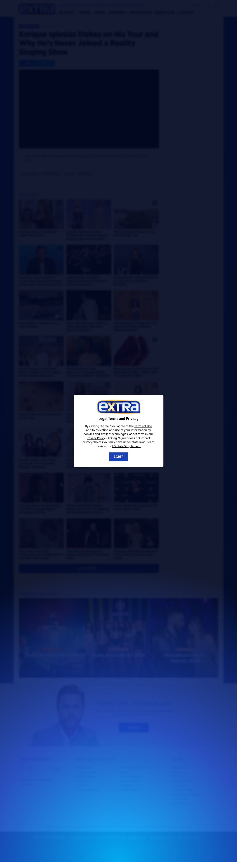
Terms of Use (143, 426)
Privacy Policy (96, 438)
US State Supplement (126, 446)
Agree (118, 457)
